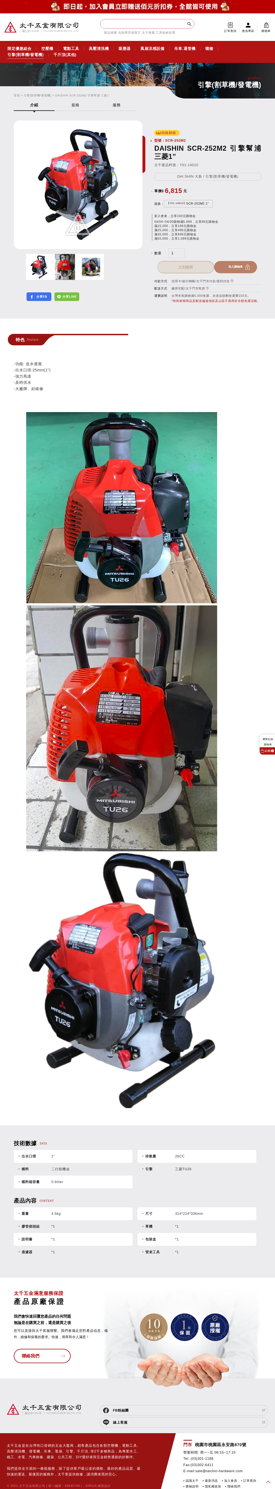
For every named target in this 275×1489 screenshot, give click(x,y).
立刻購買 (235, 267)
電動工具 (71, 49)
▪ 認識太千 (191, 1470)
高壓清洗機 (99, 49)
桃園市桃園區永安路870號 (220, 1434)
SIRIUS (91, 1475)
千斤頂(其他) (64, 55)
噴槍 (209, 49)
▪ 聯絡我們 (232, 1475)
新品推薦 (110, 32)
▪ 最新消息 (210, 1470)
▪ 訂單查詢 (248, 1470)
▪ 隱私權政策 (212, 1475)
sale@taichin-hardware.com (219, 1460)
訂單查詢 (230, 31)
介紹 (34, 105)
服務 (117, 105)
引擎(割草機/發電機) (25, 55)
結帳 (269, 750)
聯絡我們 (30, 1357)
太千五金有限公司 (41, 27)
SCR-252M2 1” (188, 203)
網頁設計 (104, 1475)
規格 (75, 105)
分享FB (41, 296)
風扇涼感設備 (152, 49)
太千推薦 (148, 32)
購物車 (266, 27)
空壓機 (47, 49)
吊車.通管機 (185, 49)
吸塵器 (125, 49)
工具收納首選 (165, 32)
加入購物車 (180, 267)
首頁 (17, 95)
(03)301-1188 (202, 1448)
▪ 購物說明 (191, 1475)
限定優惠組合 (19, 49)
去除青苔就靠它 (129, 32)
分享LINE (69, 296)
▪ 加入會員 (229, 1470)
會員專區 (248, 31)
